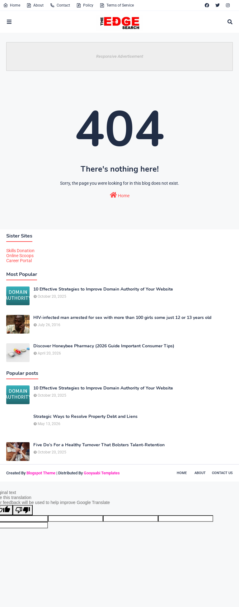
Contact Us (222, 473)
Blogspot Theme (40, 473)
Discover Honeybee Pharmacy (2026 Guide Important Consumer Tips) (103, 346)
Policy (84, 5)
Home (11, 5)
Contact (60, 5)
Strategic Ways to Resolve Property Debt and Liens (85, 416)
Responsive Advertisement (119, 56)
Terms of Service (117, 5)
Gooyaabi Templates (102, 473)
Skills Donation (20, 250)
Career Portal (19, 260)
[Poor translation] (23, 510)
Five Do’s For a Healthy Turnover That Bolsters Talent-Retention (99, 445)
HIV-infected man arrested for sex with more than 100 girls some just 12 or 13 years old (122, 318)
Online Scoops (20, 255)
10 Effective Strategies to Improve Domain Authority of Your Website (103, 289)
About (35, 5)
